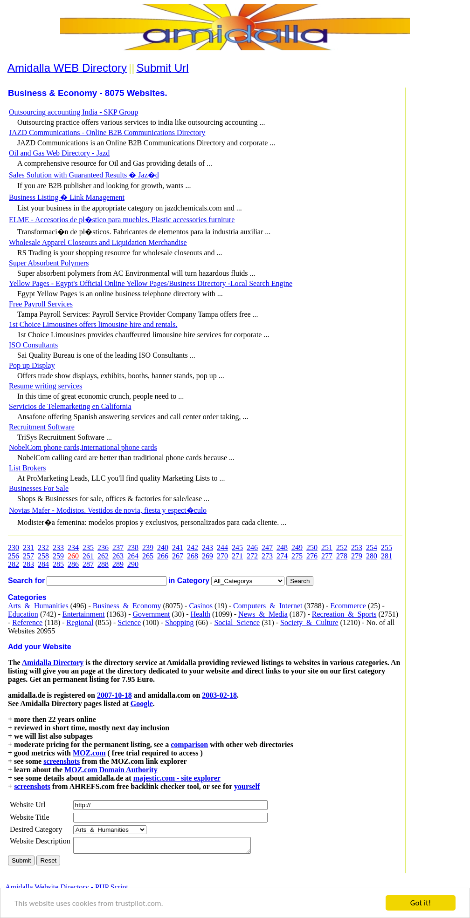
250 (312, 547)
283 (28, 564)
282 (13, 564)
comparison (189, 744)
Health (200, 614)
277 (326, 556)
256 (13, 556)
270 (222, 556)
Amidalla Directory (53, 662)
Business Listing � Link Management (66, 197)
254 (371, 547)
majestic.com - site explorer (177, 778)
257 (28, 556)
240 (162, 547)
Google (142, 703)
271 (237, 556)
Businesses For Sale (39, 488)
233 (58, 547)
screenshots (61, 761)
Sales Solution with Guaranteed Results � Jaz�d (84, 175)
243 (207, 547)
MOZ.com (89, 753)
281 (386, 556)
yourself (247, 786)
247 (267, 547)
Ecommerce (348, 606)
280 (371, 556)
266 (162, 556)
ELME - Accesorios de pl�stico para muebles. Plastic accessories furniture (122, 220)
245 (237, 547)
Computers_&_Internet (267, 606)
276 (312, 556)
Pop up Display (32, 365)
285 (58, 564)
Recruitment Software (42, 427)
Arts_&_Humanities (38, 606)
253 (356, 547)
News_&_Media (263, 614)
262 (103, 556)
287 (88, 564)
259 (58, 556)
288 (103, 564)
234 (73, 547)
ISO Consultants (33, 345)
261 (88, 556)
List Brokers (27, 468)
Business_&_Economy (127, 606)
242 (192, 547)
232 (43, 547)
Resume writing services (45, 386)
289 (118, 564)
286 (73, 564)
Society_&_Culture (309, 622)
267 (177, 556)
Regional (80, 622)
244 (222, 547)
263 (118, 556)
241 (177, 547)
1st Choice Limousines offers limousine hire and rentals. (93, 324)
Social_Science (237, 622)
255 (386, 547)
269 (207, 556)
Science (129, 622)
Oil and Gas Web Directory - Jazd (59, 153)
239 (147, 547)
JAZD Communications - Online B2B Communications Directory (107, 132)
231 (28, 547)
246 (252, 547)
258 (43, 556)
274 (282, 556)
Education (23, 614)
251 (326, 547)
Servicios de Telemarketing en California (70, 406)
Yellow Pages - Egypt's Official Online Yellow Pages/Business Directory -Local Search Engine (150, 283)
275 (297, 556)
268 (192, 556)
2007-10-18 (114, 695)
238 (132, 547)
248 (282, 547)
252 (341, 547)
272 (252, 556)
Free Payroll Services (41, 304)
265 (147, 556)
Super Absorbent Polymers (49, 263)
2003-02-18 (219, 695)
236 (103, 547)
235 (88, 547)
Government (151, 614)
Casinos (201, 606)
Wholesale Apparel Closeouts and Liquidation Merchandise (98, 242)
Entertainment (83, 614)
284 (43, 564)
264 (132, 556)
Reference (27, 622)
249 (297, 547)
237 (118, 547)
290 (132, 564)
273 (267, 556)
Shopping (179, 622)
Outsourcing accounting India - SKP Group (73, 112)
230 (13, 547)
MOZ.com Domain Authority (111, 770)
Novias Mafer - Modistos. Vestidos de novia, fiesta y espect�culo (108, 510)
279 (356, 556)
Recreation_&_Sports (344, 614)
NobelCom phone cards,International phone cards (83, 447)
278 (341, 556)
